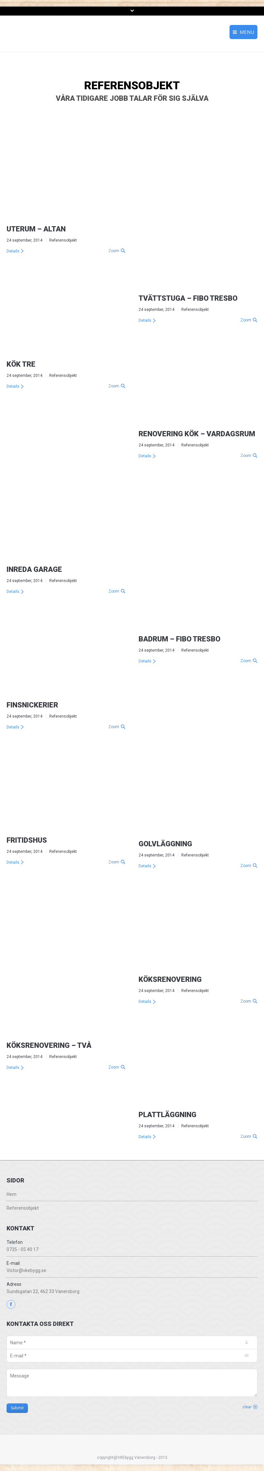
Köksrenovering (170, 979)
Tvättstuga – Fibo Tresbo (188, 298)
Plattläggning (167, 1115)
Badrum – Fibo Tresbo (179, 639)
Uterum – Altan (36, 229)
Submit (17, 1408)
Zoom (113, 251)
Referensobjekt (63, 240)
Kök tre (21, 364)
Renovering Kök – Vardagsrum (197, 434)
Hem (11, 1194)
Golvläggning (165, 844)
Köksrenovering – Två (49, 1045)
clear (247, 1407)
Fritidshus (27, 840)
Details (13, 251)
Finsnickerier (32, 705)
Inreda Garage (34, 569)
